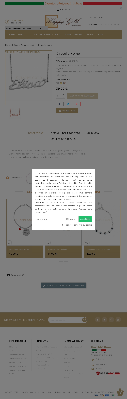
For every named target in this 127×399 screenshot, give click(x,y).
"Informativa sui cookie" (63, 199)
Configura (42, 219)
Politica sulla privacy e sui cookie (77, 225)
